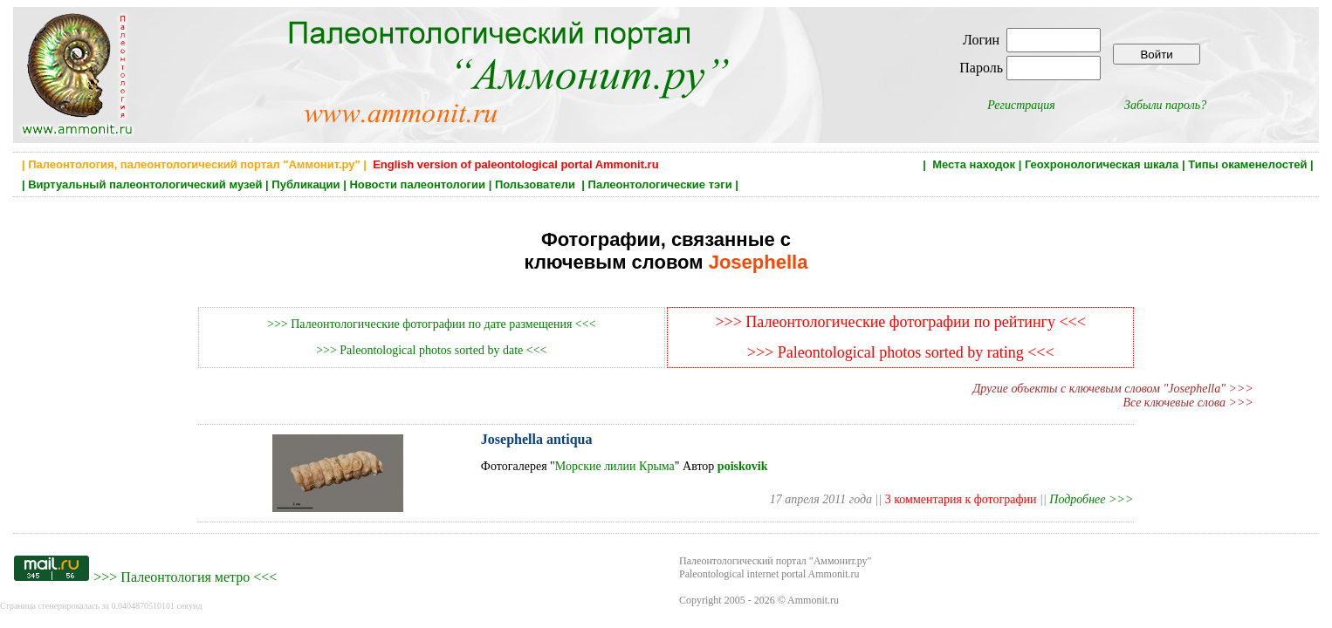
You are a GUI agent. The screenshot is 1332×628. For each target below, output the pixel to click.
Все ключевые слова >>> (1188, 402)
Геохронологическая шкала (1101, 164)
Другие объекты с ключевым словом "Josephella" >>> (1112, 388)
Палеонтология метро (185, 577)
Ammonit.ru (813, 600)
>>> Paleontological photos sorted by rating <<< (900, 352)
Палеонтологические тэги (660, 184)
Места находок (973, 164)
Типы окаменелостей (1247, 164)
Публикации (305, 184)
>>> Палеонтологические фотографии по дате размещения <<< (431, 324)
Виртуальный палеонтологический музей (145, 184)
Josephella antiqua (537, 439)
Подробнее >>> (1091, 499)
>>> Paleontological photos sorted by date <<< (431, 350)
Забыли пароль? (1165, 105)
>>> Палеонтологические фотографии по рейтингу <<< (900, 322)
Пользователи (537, 184)
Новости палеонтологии (417, 184)
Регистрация (1021, 105)
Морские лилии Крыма (615, 466)
